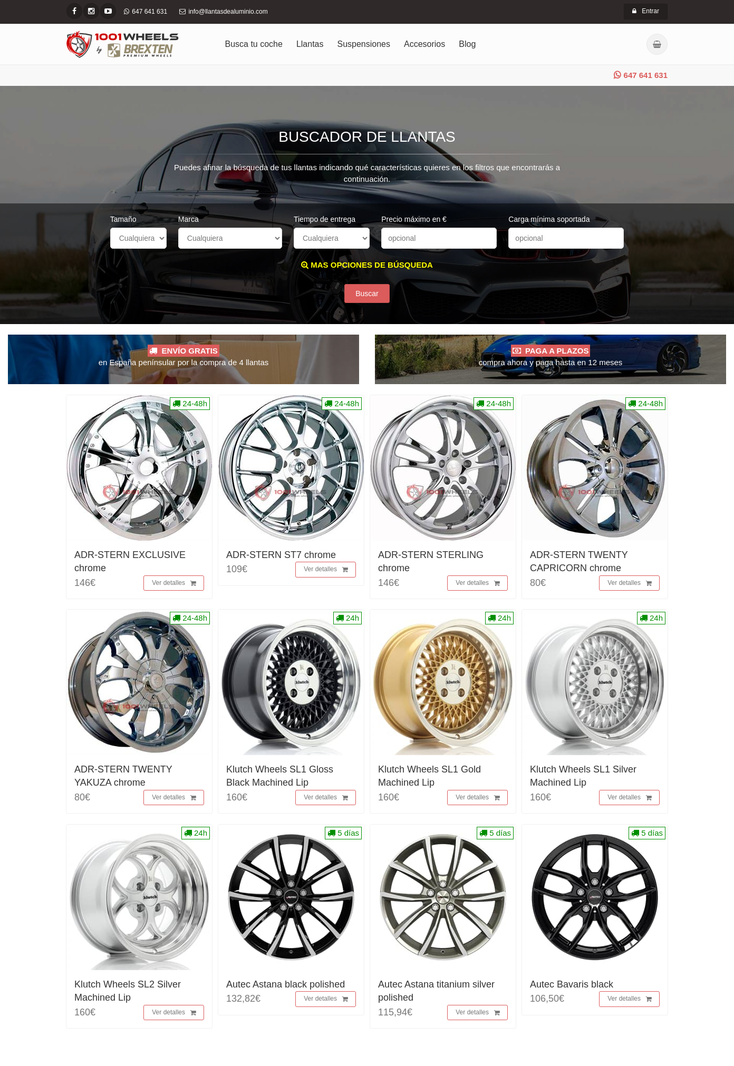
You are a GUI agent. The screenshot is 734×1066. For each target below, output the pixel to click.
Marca (188, 219)
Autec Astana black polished (285, 984)
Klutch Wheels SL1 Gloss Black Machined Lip (279, 776)
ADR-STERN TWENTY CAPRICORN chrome (578, 561)
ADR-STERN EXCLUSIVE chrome (130, 561)
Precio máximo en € (414, 219)
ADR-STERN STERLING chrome (431, 561)
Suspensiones (364, 44)
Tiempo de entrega (324, 219)
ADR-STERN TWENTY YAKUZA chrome (123, 776)
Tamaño (123, 219)
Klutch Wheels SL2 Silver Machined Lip (127, 991)
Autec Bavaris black (571, 984)
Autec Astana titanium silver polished (436, 991)
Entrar (645, 11)
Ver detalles (174, 583)
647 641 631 (641, 75)
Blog (467, 44)
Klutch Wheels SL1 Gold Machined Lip (429, 776)
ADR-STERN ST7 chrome (281, 555)
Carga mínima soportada (549, 219)
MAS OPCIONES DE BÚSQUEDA (367, 264)
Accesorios (424, 44)
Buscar (367, 293)
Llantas (310, 44)
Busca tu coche (254, 44)
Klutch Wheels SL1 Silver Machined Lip (583, 776)
